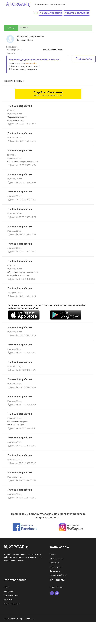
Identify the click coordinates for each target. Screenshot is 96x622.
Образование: (17, 117)
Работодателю (58, 4)
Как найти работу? (56, 558)
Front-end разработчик (19, 105)
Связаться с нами (56, 587)
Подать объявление (76, 13)
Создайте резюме (51, 13)
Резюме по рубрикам (11, 604)
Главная (53, 554)
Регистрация (54, 563)
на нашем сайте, (31, 63)
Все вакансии (55, 571)
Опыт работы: (15, 120)
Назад (10, 28)
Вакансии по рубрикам (58, 575)
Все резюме (8, 600)
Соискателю (42, 4)
